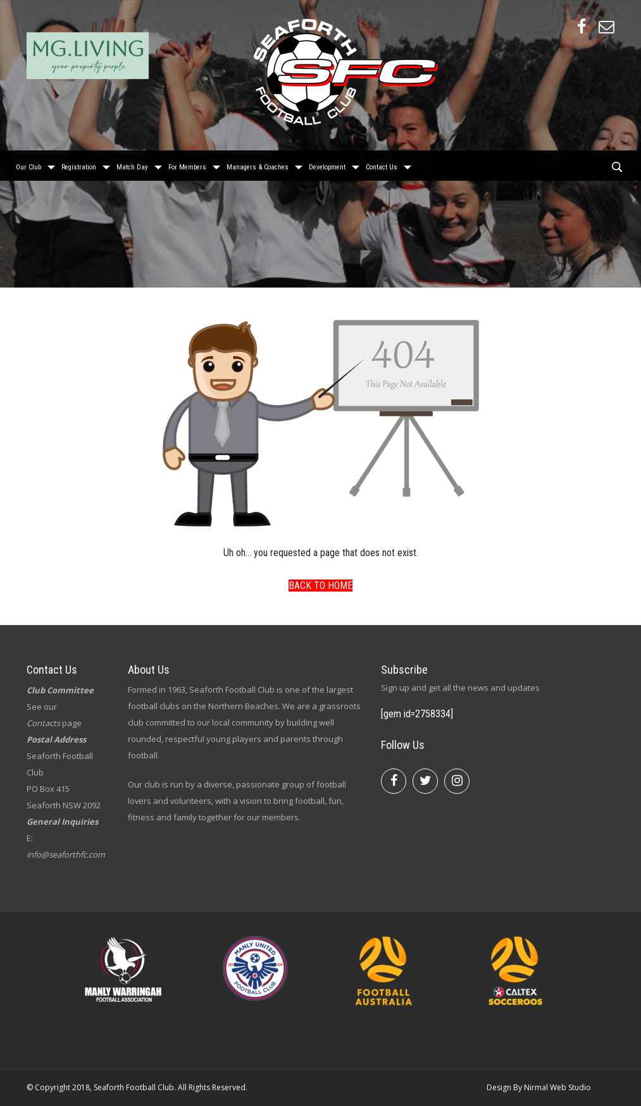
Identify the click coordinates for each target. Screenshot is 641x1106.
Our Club (28, 164)
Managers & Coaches (258, 164)
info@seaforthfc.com (66, 854)
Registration (78, 164)
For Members (187, 164)
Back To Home (320, 586)
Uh (228, 553)
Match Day (132, 164)
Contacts (43, 723)
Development (327, 164)
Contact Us (381, 164)
